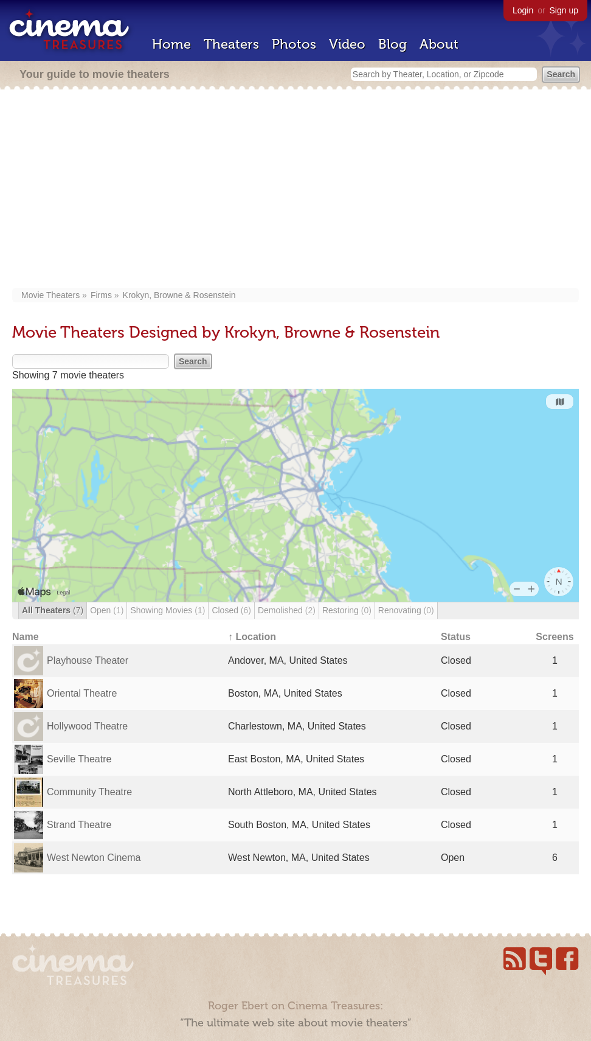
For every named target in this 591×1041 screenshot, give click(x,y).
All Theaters (52, 610)
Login (523, 10)
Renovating (406, 610)
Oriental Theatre (82, 693)
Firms (101, 295)
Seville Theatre (79, 759)
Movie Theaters (50, 295)
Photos (294, 44)
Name (25, 637)
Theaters (231, 44)
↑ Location (252, 637)
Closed (231, 610)
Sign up (564, 10)
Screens (554, 637)
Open (106, 610)
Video (347, 44)
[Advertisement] (295, 190)
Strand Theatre (79, 825)
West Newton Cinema (93, 857)
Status (456, 637)
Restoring (347, 610)
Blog (392, 44)
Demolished (287, 610)
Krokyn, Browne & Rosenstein (179, 295)
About (439, 44)
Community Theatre (89, 792)
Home (171, 44)
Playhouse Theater (87, 660)
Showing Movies (167, 610)
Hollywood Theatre (87, 726)
